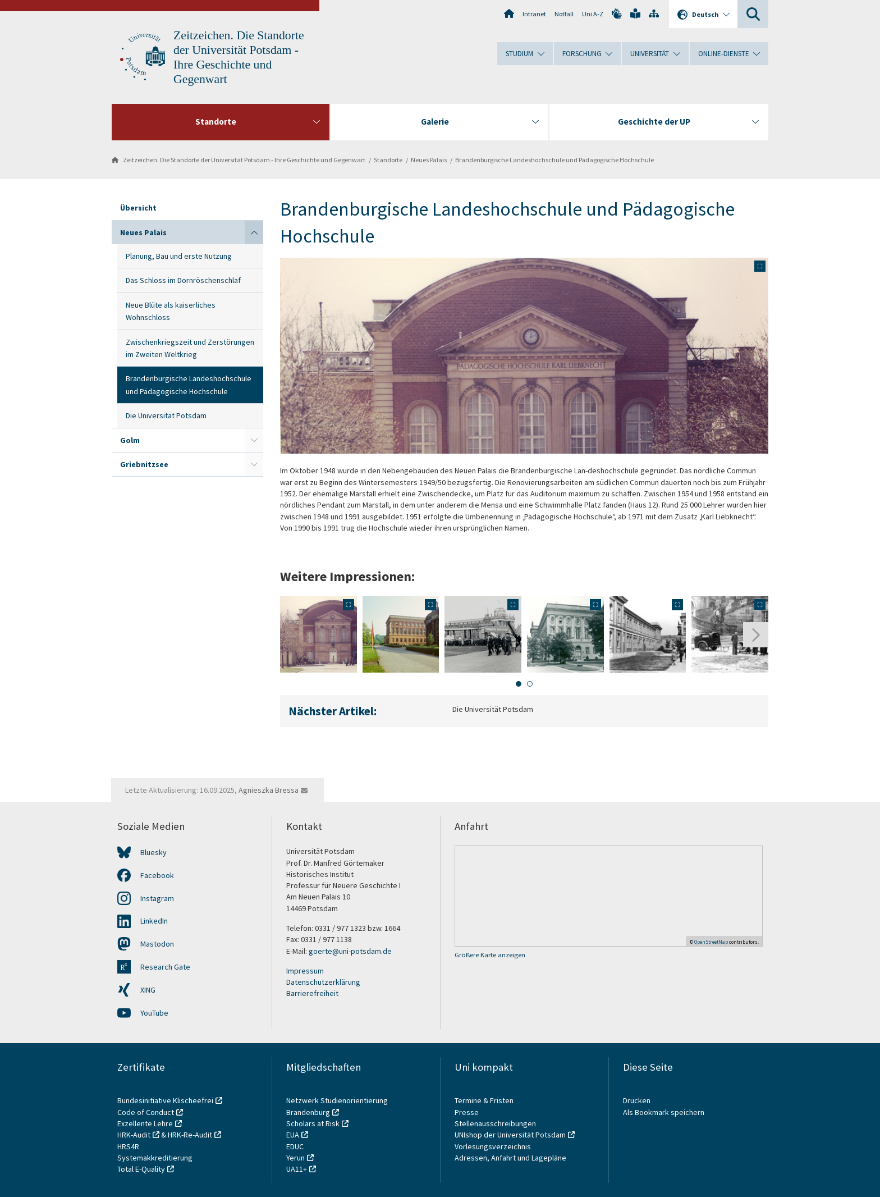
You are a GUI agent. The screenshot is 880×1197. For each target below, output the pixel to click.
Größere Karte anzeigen (490, 955)
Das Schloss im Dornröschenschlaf (183, 280)
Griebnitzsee (144, 464)
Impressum (305, 971)
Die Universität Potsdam (166, 415)
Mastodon (157, 944)
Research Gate (165, 967)
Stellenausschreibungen (495, 1123)
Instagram (157, 898)
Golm (130, 440)
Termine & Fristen (485, 1100)
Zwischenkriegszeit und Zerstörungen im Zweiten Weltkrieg (190, 348)
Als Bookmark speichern (663, 1112)
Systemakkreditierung (154, 1158)
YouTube (154, 1013)
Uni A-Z (592, 14)
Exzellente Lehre (145, 1123)
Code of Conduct (145, 1112)
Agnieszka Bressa (269, 790)
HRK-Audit (133, 1135)
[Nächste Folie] (755, 634)
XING (147, 990)
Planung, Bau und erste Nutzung (179, 256)
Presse (467, 1112)
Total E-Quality (141, 1169)
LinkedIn (154, 921)
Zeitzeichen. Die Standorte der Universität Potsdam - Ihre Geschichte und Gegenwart (244, 160)
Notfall (564, 14)
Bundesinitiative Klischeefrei (165, 1100)
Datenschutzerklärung (323, 982)
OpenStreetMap (711, 942)
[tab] (518, 684)
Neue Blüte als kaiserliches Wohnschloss (171, 311)
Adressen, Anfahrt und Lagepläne (510, 1158)
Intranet (534, 14)
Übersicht (138, 208)
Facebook (157, 875)
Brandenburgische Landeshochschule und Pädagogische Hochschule (554, 160)
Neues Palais (429, 160)
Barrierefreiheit (312, 993)
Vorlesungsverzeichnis (494, 1146)
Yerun (295, 1158)
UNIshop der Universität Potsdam (510, 1135)
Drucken (636, 1100)
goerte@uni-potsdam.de (350, 951)
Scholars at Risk (313, 1123)
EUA (292, 1135)
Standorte (388, 160)
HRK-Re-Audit (190, 1135)
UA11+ (296, 1169)
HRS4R (128, 1146)
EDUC (295, 1146)
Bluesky (153, 852)
